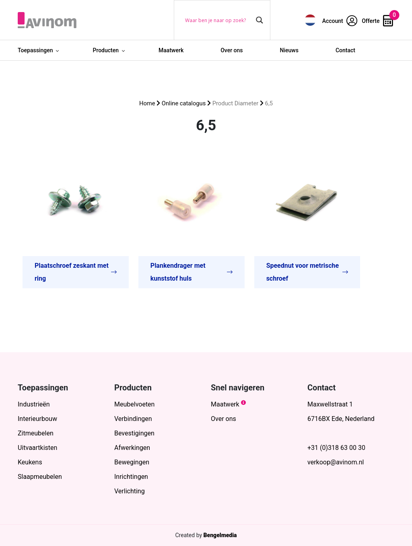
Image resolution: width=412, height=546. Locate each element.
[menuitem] (310, 20)
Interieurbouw (37, 419)
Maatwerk (171, 50)
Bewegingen (131, 462)
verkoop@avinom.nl (335, 462)
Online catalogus (184, 103)
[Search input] (218, 20)
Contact (345, 50)
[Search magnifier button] (259, 20)
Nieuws (289, 50)
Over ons (231, 50)
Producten (106, 50)
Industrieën (34, 404)
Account (340, 21)
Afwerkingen (132, 448)
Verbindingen (133, 419)
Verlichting (129, 491)
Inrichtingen (131, 476)
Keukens (30, 462)
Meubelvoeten (134, 404)
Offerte (377, 21)
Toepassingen (35, 50)
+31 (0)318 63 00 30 (336, 448)
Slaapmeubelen (40, 476)
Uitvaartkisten (37, 448)
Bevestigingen (134, 433)
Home (147, 103)
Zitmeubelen (36, 433)
